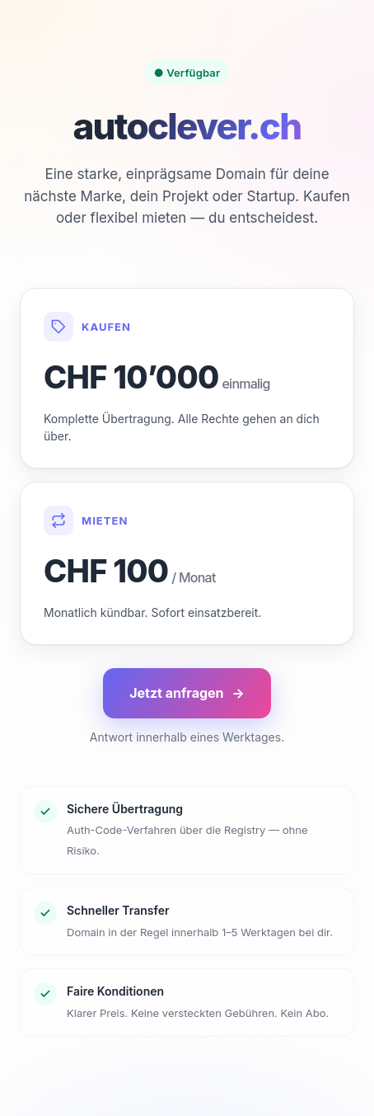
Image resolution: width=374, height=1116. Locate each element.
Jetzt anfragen (187, 693)
